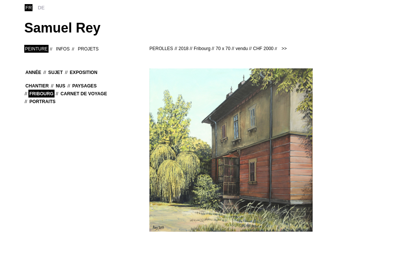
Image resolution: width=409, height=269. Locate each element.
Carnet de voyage (84, 93)
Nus (60, 86)
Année (33, 72)
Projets (88, 49)
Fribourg (42, 93)
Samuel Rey (62, 27)
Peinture (36, 49)
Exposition (83, 72)
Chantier (37, 86)
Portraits (43, 101)
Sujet (55, 72)
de (41, 7)
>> (284, 48)
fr (28, 7)
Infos (63, 49)
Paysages (84, 86)
